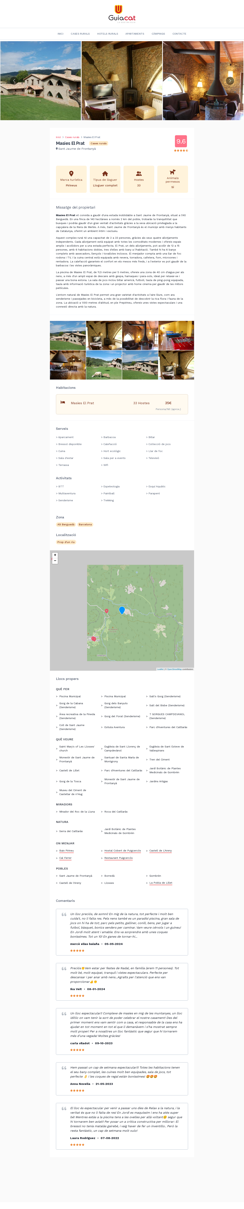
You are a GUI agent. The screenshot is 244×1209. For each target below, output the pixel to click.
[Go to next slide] (230, 81)
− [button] (55, 561)
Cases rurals (80, 33)
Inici (60, 33)
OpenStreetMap (174, 669)
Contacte (179, 33)
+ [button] (55, 555)
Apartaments (134, 33)
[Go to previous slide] (14, 81)
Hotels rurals (107, 33)
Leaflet (160, 669)
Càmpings (158, 33)
